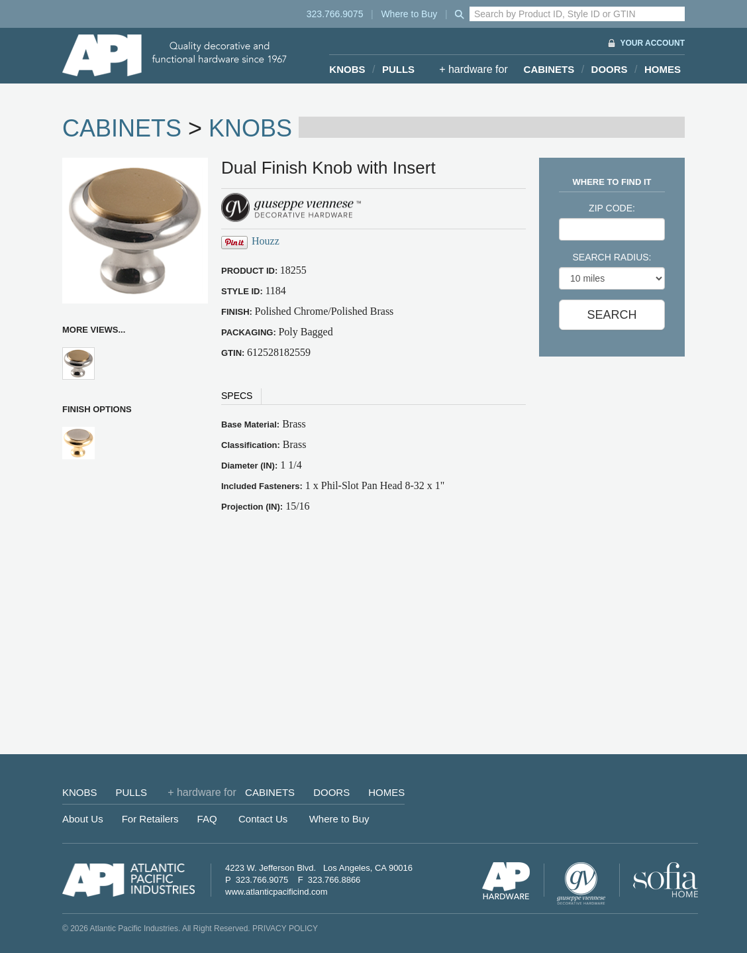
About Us (82, 818)
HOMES (662, 69)
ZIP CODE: (612, 208)
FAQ (207, 818)
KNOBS (347, 69)
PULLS (398, 69)
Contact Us (262, 818)
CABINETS (549, 69)
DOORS (609, 69)
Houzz (265, 241)
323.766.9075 (335, 14)
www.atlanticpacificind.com (276, 892)
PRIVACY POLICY (285, 928)
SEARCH (611, 314)
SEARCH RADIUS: (611, 257)
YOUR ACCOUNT (652, 43)
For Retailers (150, 818)
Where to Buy (409, 14)
